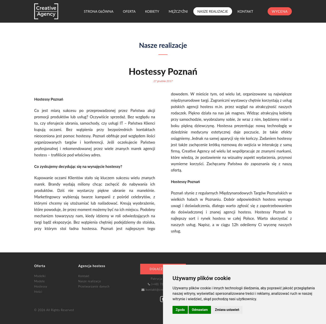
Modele (39, 281)
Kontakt (245, 11)
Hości (38, 291)
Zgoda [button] (180, 310)
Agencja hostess (91, 266)
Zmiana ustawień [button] (227, 310)
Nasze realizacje (212, 11)
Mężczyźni (178, 11)
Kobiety (152, 11)
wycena (280, 11)
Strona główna (98, 11)
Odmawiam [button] (200, 310)
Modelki (40, 276)
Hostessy (40, 286)
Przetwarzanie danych (94, 286)
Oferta (129, 11)
